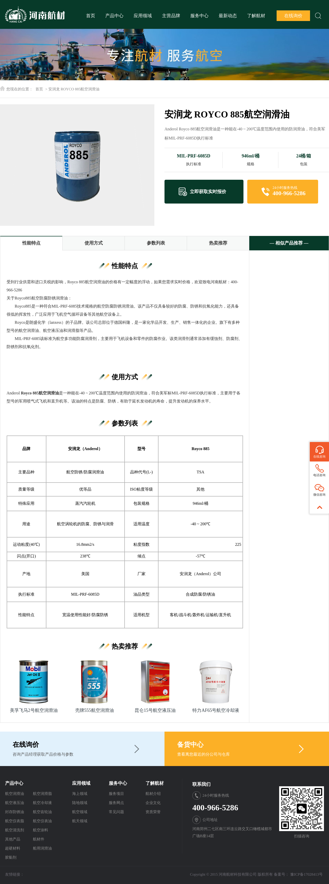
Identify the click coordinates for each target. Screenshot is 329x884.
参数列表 (156, 243)
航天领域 (79, 821)
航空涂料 (40, 830)
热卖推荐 (218, 243)
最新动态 (228, 15)
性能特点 (31, 243)
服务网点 (116, 803)
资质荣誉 (153, 812)
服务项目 (116, 794)
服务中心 (199, 15)
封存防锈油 (14, 812)
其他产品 (12, 839)
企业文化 (153, 803)
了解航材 (256, 15)
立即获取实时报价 (208, 191)
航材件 (38, 839)
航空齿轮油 (42, 812)
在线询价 (293, 15)
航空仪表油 (42, 821)
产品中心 (114, 15)
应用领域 (143, 15)
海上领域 (79, 794)
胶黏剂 (10, 857)
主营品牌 (171, 15)
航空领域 (79, 812)
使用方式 (94, 243)
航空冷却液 (42, 803)
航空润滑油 (14, 794)
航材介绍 (153, 794)
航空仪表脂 (14, 821)
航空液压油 (14, 803)
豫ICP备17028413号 (306, 874)
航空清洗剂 (14, 830)
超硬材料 (12, 848)
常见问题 (116, 812)
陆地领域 (79, 803)
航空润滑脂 (42, 794)
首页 (90, 15)
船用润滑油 (42, 848)
